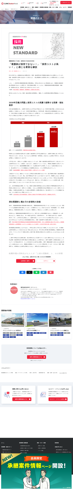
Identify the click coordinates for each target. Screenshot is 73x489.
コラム (60, 7)
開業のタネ (39, 469)
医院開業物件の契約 (24, 469)
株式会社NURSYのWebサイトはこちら (28, 298)
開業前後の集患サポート (7, 456)
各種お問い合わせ (58, 453)
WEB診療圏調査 (40, 461)
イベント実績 (40, 457)
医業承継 (70, 7)
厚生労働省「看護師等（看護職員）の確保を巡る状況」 (26, 89)
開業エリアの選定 (23, 459)
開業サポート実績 (41, 452)
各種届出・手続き (23, 476)
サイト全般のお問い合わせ (61, 461)
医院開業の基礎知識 (44, 7)
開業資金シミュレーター (42, 465)
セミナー (65, 7)
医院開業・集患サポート (25, 7)
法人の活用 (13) (63, 372)
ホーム (2, 449)
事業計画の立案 (23, 466)
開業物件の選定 (23, 464)
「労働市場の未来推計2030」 (29, 150)
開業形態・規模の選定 (24, 457)
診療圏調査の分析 (23, 462)
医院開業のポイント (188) (7, 372)
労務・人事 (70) (32, 372)
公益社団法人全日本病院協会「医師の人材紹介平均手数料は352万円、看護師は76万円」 (34, 194)
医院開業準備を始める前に (25, 452)
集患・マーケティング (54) (21, 372)
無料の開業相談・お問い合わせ (61, 456)
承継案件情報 (4, 468)
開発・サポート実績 (53, 7)
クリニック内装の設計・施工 (25, 471)
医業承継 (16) (42, 372)
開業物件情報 (4, 462)
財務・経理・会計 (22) (52, 372)
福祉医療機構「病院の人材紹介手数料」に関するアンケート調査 (29, 170)
